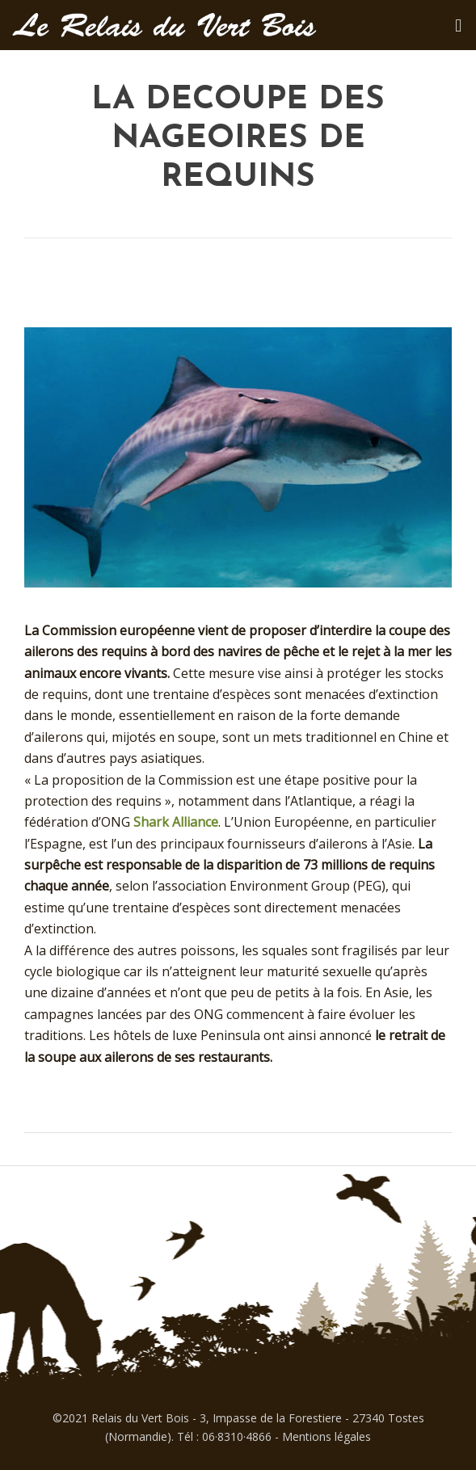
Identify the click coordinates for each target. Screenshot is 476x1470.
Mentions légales (326, 1436)
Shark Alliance (175, 822)
